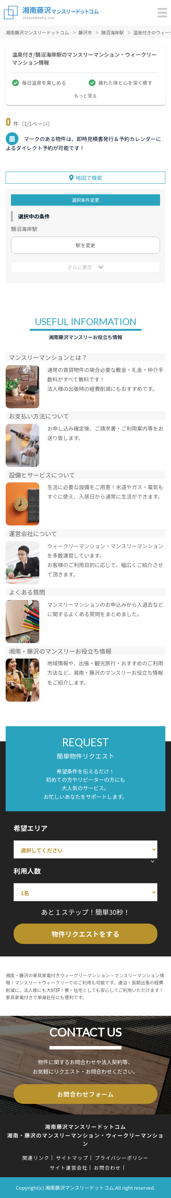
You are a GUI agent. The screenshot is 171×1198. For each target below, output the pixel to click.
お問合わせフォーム (85, 1094)
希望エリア (31, 828)
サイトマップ (72, 1157)
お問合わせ (107, 1167)
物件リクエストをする (86, 934)
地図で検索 (89, 177)
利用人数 (27, 871)
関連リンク (35, 1157)
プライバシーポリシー (122, 1157)
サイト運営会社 (69, 1167)
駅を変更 (85, 245)
